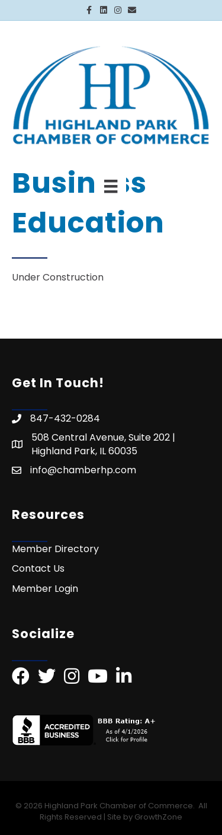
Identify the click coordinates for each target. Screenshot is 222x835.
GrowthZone (158, 817)
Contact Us (38, 568)
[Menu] (111, 186)
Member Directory (55, 549)
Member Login (45, 588)
